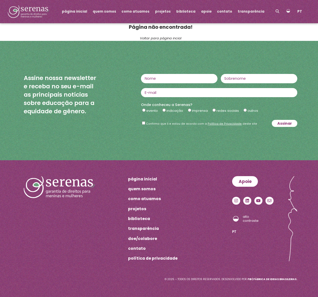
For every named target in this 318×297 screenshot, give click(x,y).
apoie (206, 11)
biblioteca (185, 11)
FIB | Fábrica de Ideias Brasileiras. (272, 279)
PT (299, 11)
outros (253, 110)
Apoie (245, 181)
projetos (163, 11)
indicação (174, 110)
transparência (251, 11)
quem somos (104, 11)
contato (224, 11)
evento (152, 110)
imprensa (200, 110)
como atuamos (135, 11)
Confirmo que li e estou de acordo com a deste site (201, 124)
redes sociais (227, 110)
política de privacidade (153, 258)
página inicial (74, 11)
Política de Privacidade (225, 124)
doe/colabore (142, 238)
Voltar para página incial (160, 38)
